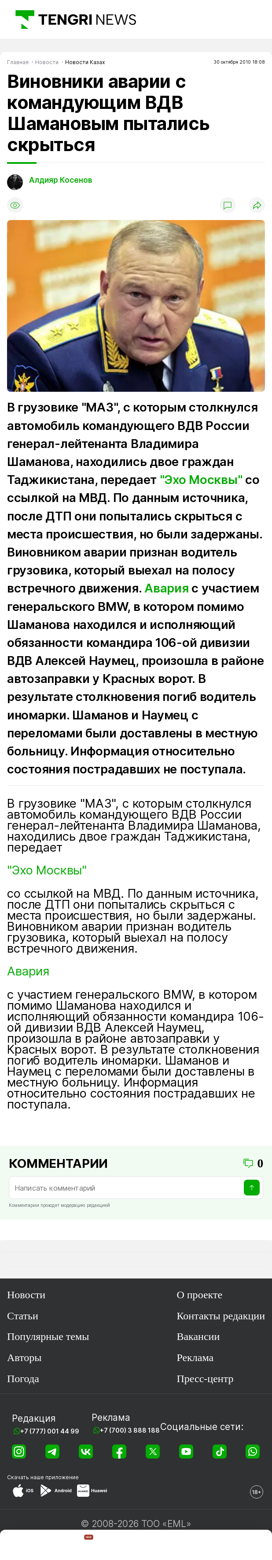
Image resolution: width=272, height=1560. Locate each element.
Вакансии (198, 1336)
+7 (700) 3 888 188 (130, 1430)
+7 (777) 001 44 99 (49, 1431)
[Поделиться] (257, 205)
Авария (166, 588)
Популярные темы (48, 1336)
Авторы (24, 1357)
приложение (62, 1477)
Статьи (22, 1316)
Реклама (194, 1357)
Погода (23, 1378)
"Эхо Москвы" (201, 479)
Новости (26, 1294)
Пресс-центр (204, 1378)
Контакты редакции (220, 1316)
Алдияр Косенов (60, 179)
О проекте (199, 1294)
